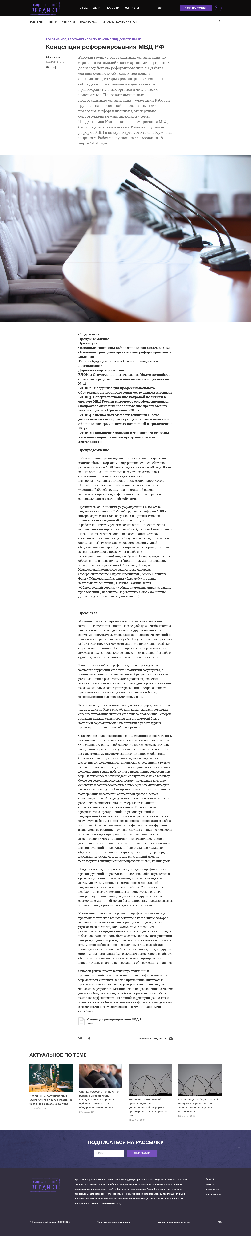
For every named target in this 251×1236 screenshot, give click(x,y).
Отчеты (210, 1184)
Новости (112, 8)
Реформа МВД (56, 39)
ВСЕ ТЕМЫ (36, 21)
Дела (96, 8)
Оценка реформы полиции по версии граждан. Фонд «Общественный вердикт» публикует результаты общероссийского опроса (99, 1099)
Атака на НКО (213, 1189)
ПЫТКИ (52, 21)
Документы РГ (130, 39)
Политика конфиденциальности (113, 1222)
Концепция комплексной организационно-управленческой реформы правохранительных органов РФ (148, 1107)
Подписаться (142, 1153)
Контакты (132, 8)
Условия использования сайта (174, 1222)
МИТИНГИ (68, 21)
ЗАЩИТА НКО (88, 21)
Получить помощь (196, 8)
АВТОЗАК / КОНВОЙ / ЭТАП (119, 21)
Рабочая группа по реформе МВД (93, 39)
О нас (84, 8)
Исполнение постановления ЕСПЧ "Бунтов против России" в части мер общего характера (50, 1100)
